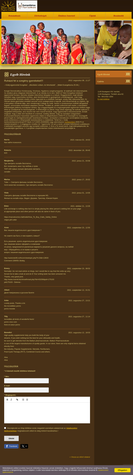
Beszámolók (118, 16)
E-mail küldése (103, 99)
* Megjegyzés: (10, 395)
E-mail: (7, 386)
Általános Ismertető (66, 16)
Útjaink (92, 16)
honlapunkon (70, 122)
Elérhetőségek (40, 16)
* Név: (6, 376)
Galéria (100, 81)
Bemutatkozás (14, 16)
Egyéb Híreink (103, 74)
